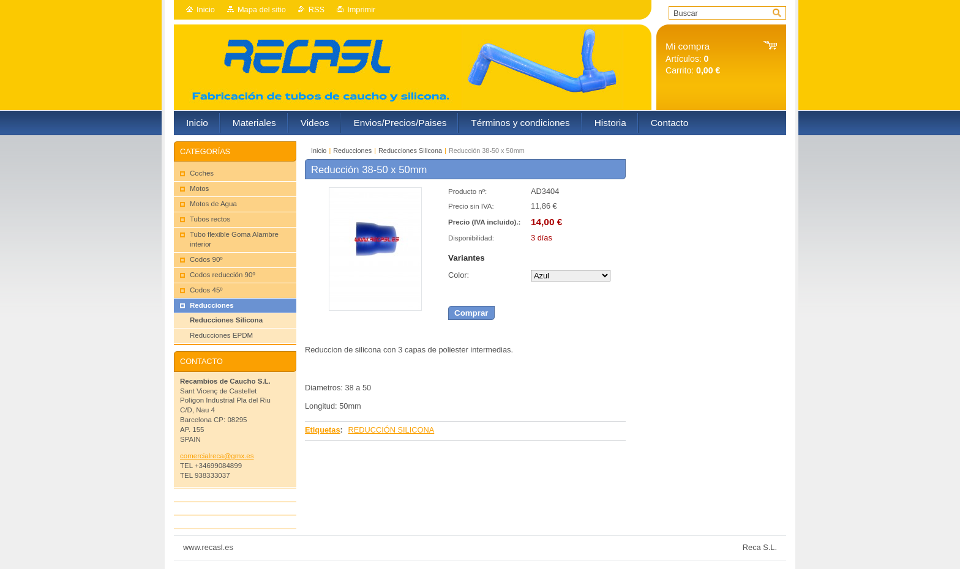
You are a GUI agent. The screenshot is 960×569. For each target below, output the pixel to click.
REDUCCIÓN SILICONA (391, 429)
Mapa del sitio (262, 9)
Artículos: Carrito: (693, 58)
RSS (316, 9)
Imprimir (361, 9)
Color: (458, 275)
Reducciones (352, 150)
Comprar (471, 313)
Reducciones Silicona (410, 150)
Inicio (206, 9)
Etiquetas (322, 429)
